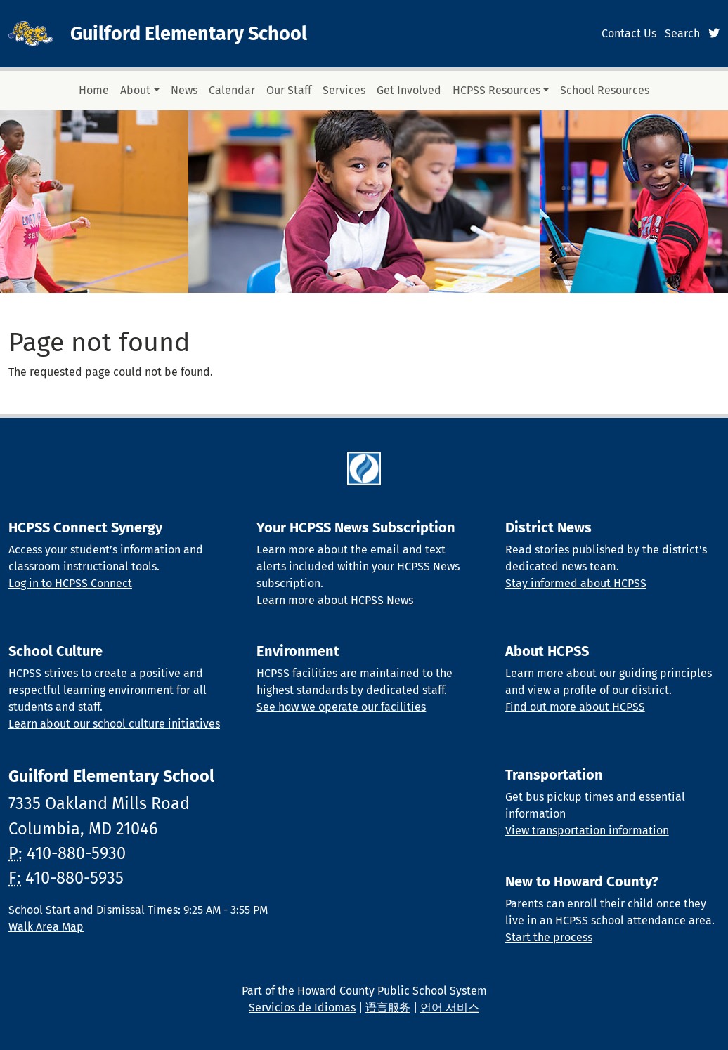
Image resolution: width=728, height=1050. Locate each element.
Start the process (548, 937)
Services (344, 90)
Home (94, 90)
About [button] (135, 90)
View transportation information (587, 830)
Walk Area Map (46, 926)
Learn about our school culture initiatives (114, 723)
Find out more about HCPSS (575, 707)
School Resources (604, 90)
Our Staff (288, 90)
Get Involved (409, 90)
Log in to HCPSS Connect (70, 583)
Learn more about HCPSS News (334, 600)
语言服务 (387, 1007)
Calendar (232, 90)
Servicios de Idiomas (302, 1007)
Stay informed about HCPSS (575, 583)
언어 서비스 (449, 1007)
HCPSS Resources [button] (496, 90)
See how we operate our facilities (341, 707)
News (184, 90)
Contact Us (629, 33)
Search (682, 33)
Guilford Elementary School (188, 33)
